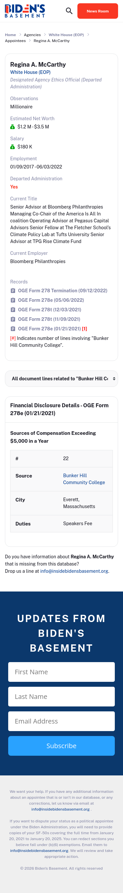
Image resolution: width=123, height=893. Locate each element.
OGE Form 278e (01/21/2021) (52, 328)
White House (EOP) (66, 35)
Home (10, 35)
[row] (61, 491)
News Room (98, 11)
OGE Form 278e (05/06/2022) (51, 300)
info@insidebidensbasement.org (74, 571)
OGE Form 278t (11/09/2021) (49, 319)
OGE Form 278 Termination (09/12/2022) (63, 290)
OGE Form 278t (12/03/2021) (49, 309)
